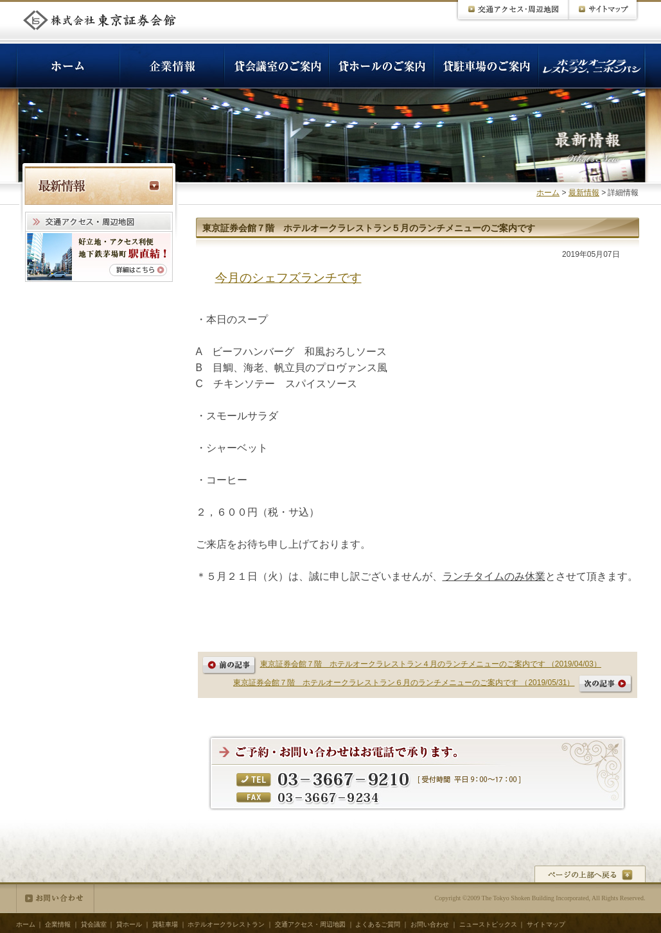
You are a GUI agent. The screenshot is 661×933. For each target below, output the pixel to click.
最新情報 (583, 192)
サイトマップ (546, 924)
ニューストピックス (488, 924)
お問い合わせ (55, 898)
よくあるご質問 (377, 924)
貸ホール (129, 924)
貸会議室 (94, 924)
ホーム (548, 192)
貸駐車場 (165, 924)
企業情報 (58, 924)
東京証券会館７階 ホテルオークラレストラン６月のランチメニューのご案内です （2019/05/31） (403, 682)
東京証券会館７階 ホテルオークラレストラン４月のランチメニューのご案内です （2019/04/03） (430, 663)
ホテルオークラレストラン (226, 924)
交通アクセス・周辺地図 (310, 924)
